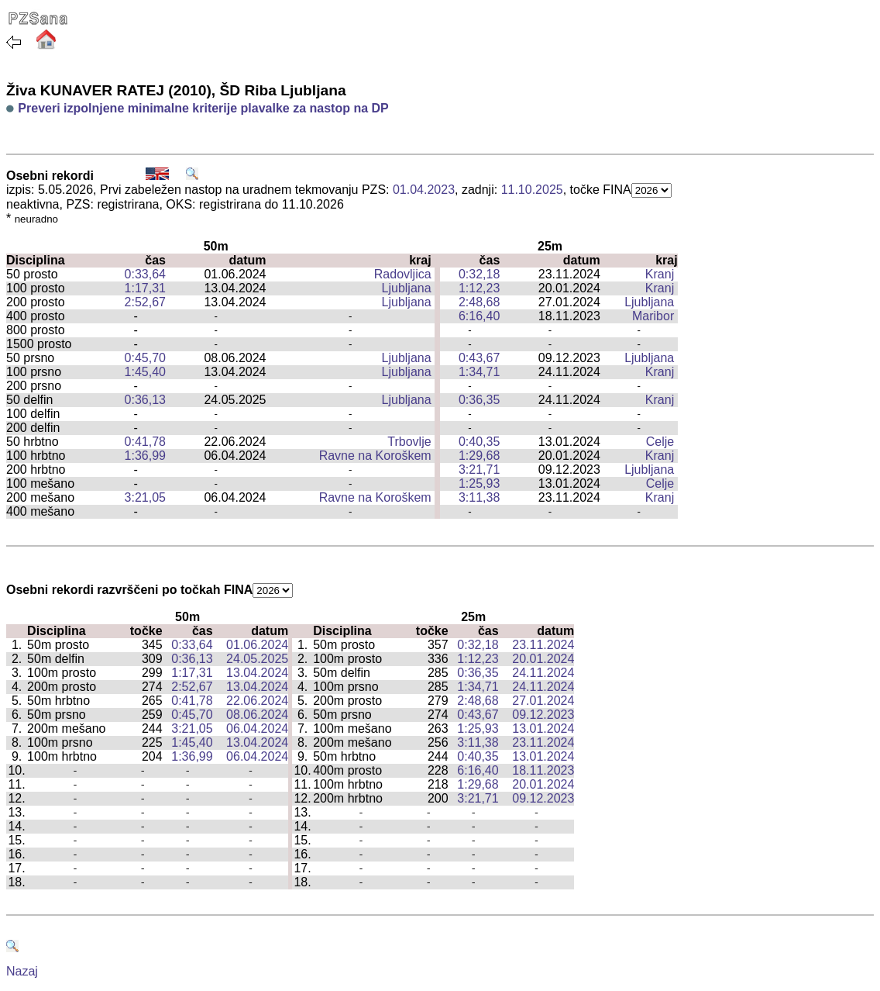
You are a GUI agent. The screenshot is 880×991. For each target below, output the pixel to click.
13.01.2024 (543, 728)
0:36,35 (479, 399)
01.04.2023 (424, 189)
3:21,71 (479, 469)
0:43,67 (479, 357)
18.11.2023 (543, 770)
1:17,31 (145, 288)
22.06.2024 (257, 700)
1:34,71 (479, 371)
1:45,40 (145, 371)
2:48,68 (479, 302)
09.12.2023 (543, 714)
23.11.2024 (543, 644)
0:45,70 (145, 357)
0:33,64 (145, 274)
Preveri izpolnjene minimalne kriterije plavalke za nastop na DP (203, 108)
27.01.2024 (543, 700)
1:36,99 (145, 455)
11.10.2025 (532, 189)
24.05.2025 (257, 658)
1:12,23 (479, 288)
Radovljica (402, 274)
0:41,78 (145, 441)
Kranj (659, 274)
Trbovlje (409, 441)
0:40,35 (479, 441)
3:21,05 (145, 497)
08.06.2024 (257, 714)
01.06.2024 (257, 644)
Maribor (653, 316)
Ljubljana (406, 288)
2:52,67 (145, 302)
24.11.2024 (543, 672)
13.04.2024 (257, 672)
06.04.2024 (257, 728)
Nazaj (22, 971)
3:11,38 (479, 497)
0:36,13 (145, 399)
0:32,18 (479, 274)
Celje (660, 441)
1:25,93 (479, 483)
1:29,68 (479, 455)
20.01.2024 (543, 658)
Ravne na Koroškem (375, 455)
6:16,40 (479, 316)
